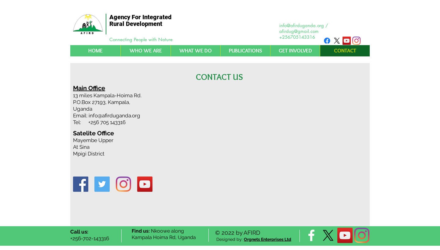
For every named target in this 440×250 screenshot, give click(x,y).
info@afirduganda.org (301, 25)
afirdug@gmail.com (299, 31)
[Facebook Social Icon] (80, 184)
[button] (145, 50)
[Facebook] (327, 41)
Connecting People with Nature (141, 39)
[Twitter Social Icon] (102, 184)
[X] (337, 41)
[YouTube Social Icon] (347, 41)
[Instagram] (356, 41)
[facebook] (311, 235)
